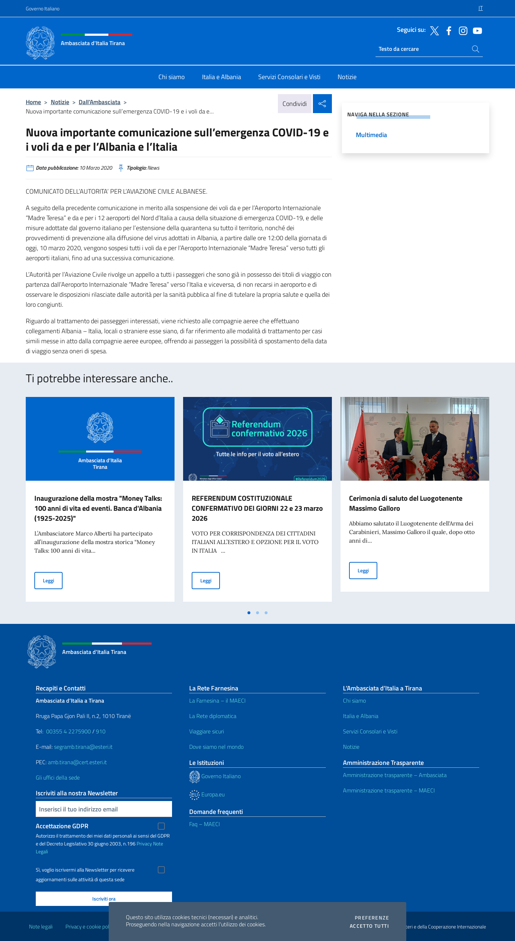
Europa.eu (207, 794)
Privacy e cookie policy (90, 926)
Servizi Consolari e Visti (370, 731)
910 (101, 731)
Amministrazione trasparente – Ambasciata (395, 775)
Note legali (41, 926)
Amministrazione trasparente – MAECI (389, 790)
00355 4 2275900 (68, 731)
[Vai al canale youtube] (476, 30)
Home (33, 101)
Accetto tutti (369, 925)
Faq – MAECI (204, 824)
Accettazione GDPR (62, 826)
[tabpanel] (100, 501)
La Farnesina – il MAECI (217, 700)
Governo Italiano (42, 8)
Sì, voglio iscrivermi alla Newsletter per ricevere (85, 870)
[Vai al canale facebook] (447, 30)
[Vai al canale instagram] (461, 30)
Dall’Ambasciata (100, 101)
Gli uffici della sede (58, 777)
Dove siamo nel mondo (216, 746)
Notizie (60, 101)
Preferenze (372, 917)
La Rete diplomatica (212, 716)
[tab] (248, 612)
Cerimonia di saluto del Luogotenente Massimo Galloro (405, 503)
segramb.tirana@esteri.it (83, 746)
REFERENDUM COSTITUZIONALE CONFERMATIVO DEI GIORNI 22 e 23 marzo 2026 (257, 508)
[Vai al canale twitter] (433, 30)
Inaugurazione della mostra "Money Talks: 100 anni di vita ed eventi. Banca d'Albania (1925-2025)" (98, 508)
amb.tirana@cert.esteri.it (77, 762)
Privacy (144, 843)
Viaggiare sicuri (206, 731)
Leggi (53, 580)
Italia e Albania (360, 716)
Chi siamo (354, 700)
